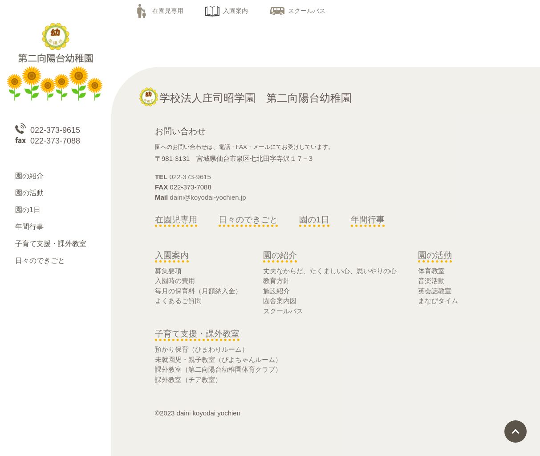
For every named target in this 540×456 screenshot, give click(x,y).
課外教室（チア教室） (188, 379)
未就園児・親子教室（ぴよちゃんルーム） (218, 359)
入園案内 (226, 10)
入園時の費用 (175, 280)
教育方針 (276, 280)
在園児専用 (158, 10)
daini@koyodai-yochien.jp (208, 197)
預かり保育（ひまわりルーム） (201, 349)
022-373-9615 (190, 177)
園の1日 (314, 219)
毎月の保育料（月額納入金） (198, 291)
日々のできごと (248, 219)
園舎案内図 (279, 300)
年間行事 (368, 219)
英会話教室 (434, 291)
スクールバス (297, 10)
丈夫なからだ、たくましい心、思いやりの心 (330, 271)
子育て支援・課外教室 (197, 333)
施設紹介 (276, 291)
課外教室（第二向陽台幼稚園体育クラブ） (218, 369)
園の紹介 (280, 255)
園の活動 (435, 255)
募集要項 (168, 271)
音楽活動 (431, 280)
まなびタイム (438, 300)
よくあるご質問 (178, 300)
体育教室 (431, 271)
